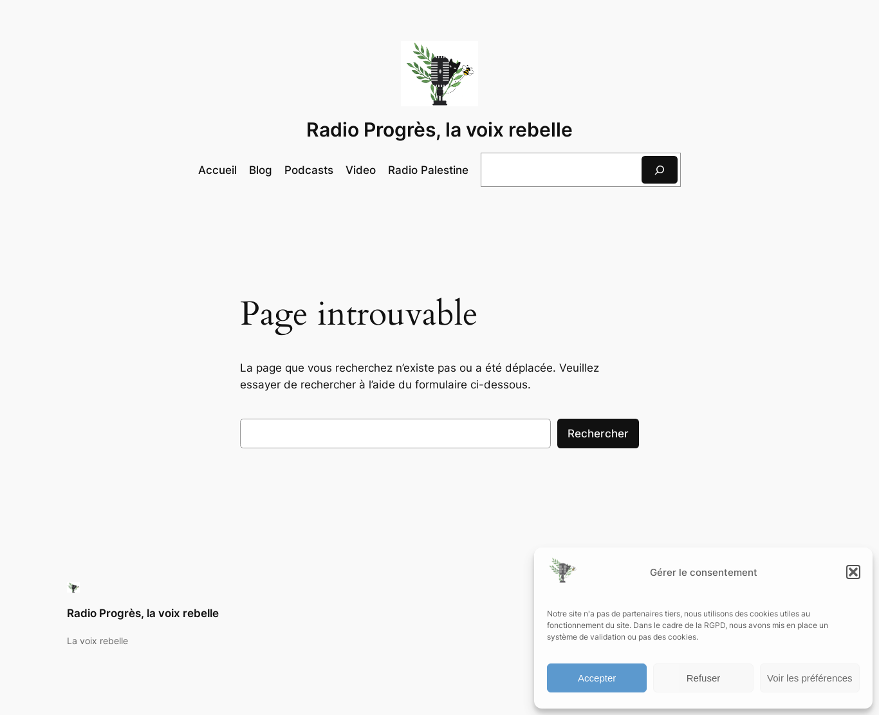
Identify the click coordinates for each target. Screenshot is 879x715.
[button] (853, 572)
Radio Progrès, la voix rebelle (439, 129)
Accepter (597, 677)
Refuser (704, 677)
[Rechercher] (660, 170)
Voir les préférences (810, 677)
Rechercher (598, 433)
